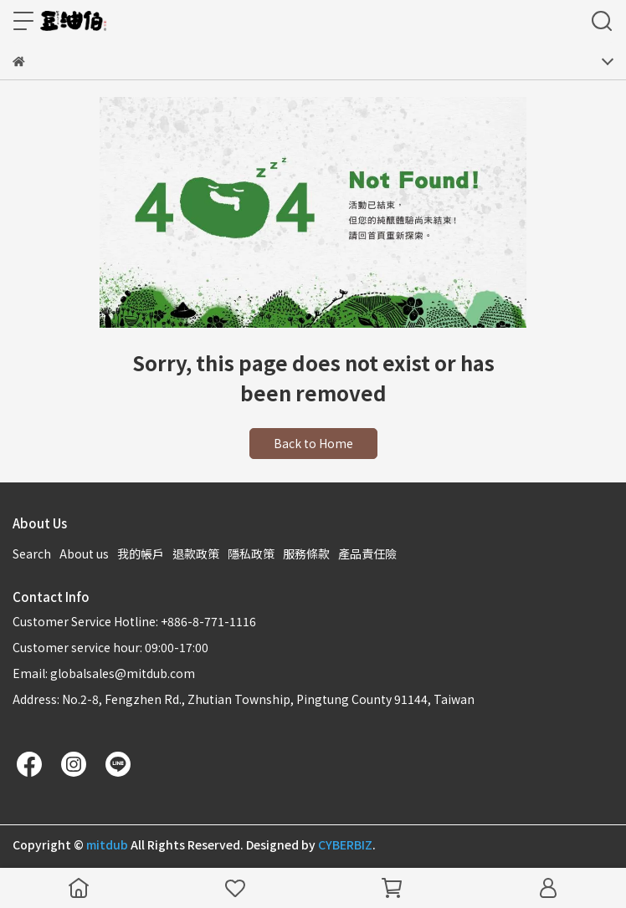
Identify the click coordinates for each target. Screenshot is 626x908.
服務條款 (306, 553)
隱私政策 (251, 553)
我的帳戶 (140, 553)
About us (84, 553)
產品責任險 (367, 553)
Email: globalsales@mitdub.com (104, 673)
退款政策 (195, 553)
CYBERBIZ (345, 844)
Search (32, 553)
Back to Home (313, 443)
